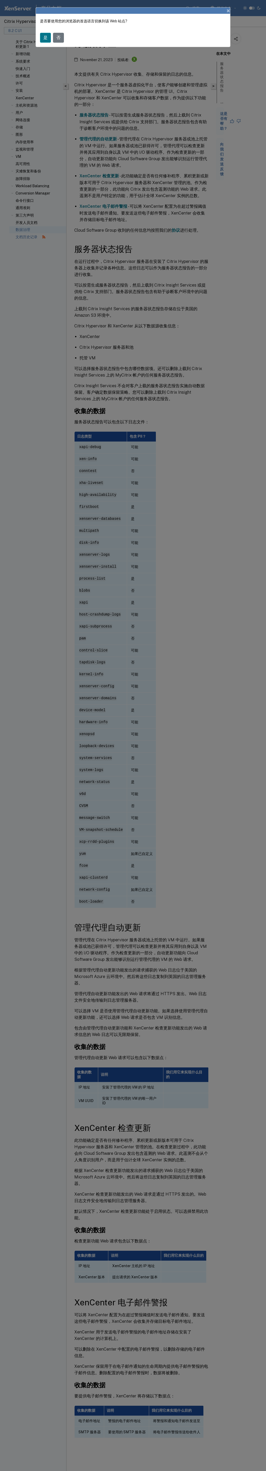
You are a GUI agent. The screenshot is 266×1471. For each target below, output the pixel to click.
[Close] (228, 10)
